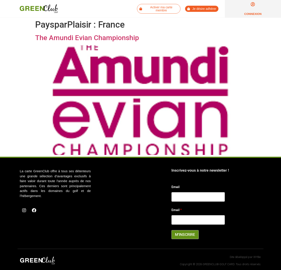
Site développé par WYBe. (245, 257)
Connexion (253, 14)
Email (175, 187)
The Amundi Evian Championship (87, 38)
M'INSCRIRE (185, 234)
